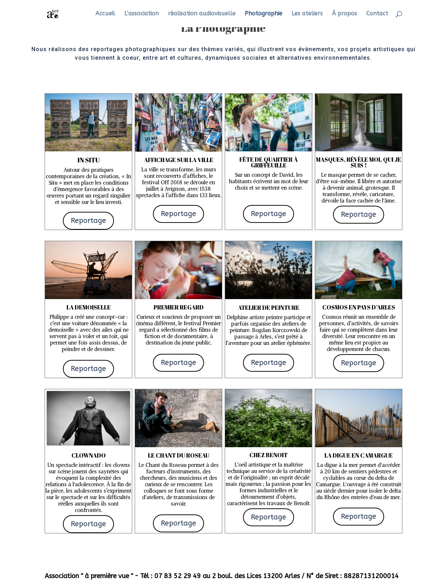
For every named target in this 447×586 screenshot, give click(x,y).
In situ (89, 160)
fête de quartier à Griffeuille (268, 162)
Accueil (105, 14)
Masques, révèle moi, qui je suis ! (358, 162)
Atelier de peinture (268, 308)
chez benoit (268, 455)
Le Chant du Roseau (178, 455)
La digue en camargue (358, 455)
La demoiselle (88, 307)
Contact (377, 14)
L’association (141, 14)
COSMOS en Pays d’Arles (358, 307)
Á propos (344, 14)
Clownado (88, 455)
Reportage (88, 220)
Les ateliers (307, 14)
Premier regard (179, 307)
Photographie (263, 14)
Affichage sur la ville (178, 160)
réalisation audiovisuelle (201, 14)
